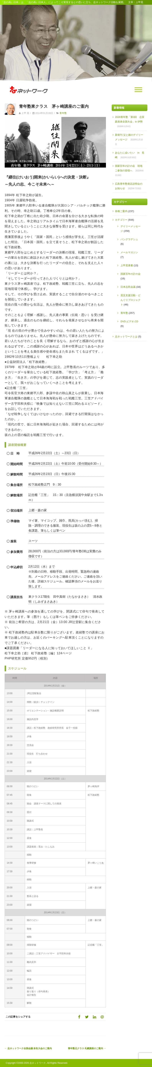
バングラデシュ (129, 239)
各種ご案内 (121, 211)
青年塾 (63, 113)
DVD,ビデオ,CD (129, 321)
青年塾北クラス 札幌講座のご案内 (87, 1048)
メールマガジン (129, 252)
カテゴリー (121, 219)
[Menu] (138, 90)
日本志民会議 (128, 286)
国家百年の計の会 (130, 273)
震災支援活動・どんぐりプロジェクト (130, 300)
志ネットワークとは (126, 336)
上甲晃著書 (127, 265)
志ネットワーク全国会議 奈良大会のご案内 (28, 1048)
